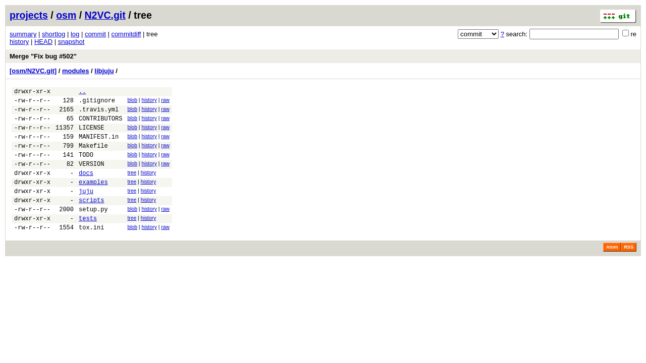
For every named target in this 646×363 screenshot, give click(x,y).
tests (88, 240)
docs (86, 188)
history (19, 41)
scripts (91, 219)
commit (95, 34)
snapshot (71, 41)
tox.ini (91, 251)
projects (29, 15)
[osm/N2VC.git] (33, 71)
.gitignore (97, 103)
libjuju (104, 71)
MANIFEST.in (99, 145)
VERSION (91, 177)
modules (75, 71)
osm (66, 15)
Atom (612, 271)
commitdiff (126, 34)
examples (93, 198)
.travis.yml (99, 113)
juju (86, 209)
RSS (628, 271)
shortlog (53, 34)
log (75, 34)
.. (82, 92)
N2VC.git (105, 15)
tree (131, 186)
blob (132, 101)
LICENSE (91, 135)
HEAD (43, 41)
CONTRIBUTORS (100, 124)
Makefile (93, 156)
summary (23, 34)
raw (165, 101)
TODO (86, 166)
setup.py (93, 230)
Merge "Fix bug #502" (43, 56)
